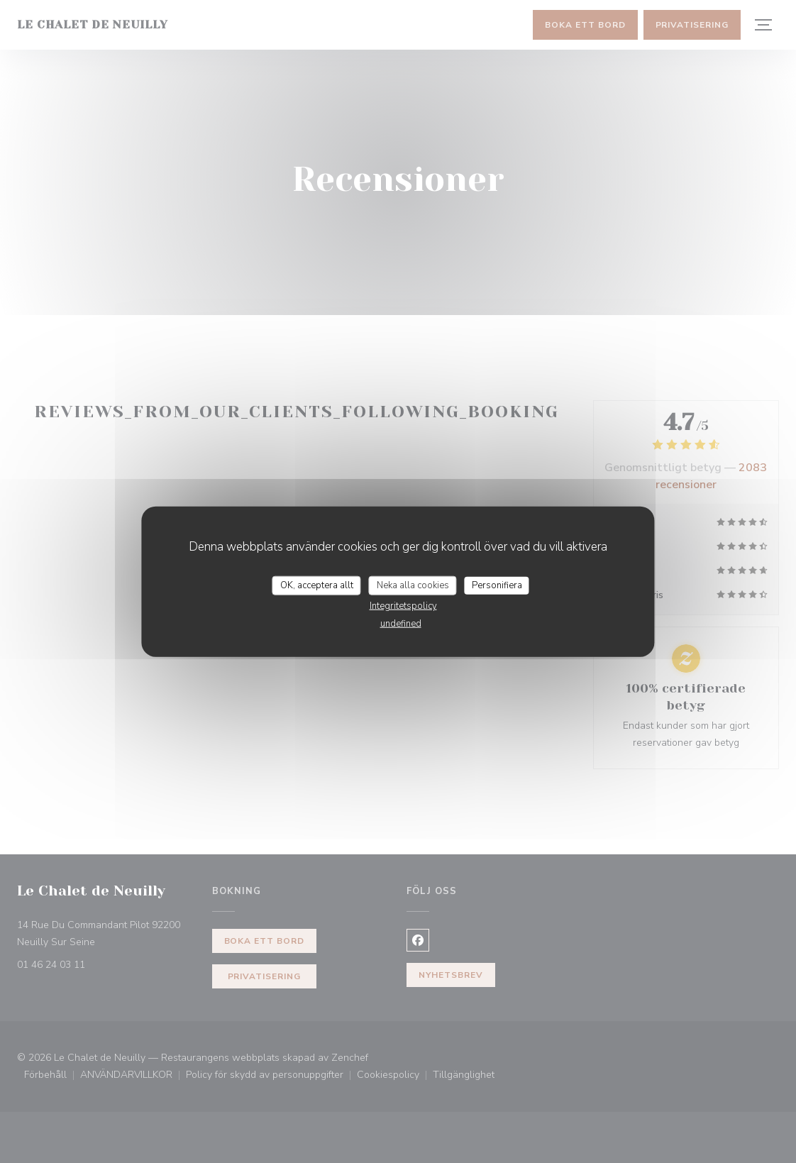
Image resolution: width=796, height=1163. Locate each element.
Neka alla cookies (413, 584)
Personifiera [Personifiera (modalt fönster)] (497, 584)
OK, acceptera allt (316, 584)
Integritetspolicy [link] (403, 606)
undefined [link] (400, 623)
